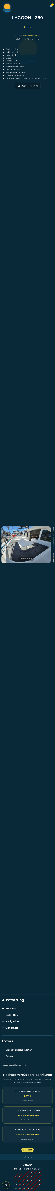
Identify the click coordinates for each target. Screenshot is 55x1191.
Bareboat (27, 1150)
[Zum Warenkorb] (51, 8)
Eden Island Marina (31, 35)
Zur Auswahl (27, 86)
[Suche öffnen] (6, 1185)
